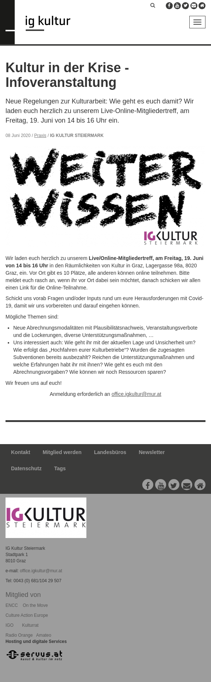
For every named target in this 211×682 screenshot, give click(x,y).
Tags (60, 468)
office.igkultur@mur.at (136, 394)
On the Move (35, 605)
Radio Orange (19, 635)
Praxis (40, 135)
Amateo (43, 635)
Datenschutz (26, 468)
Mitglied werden (62, 452)
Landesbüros (110, 452)
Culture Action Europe (27, 615)
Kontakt (20, 452)
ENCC (12, 605)
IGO (10, 625)
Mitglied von (23, 594)
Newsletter (152, 452)
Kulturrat (30, 625)
